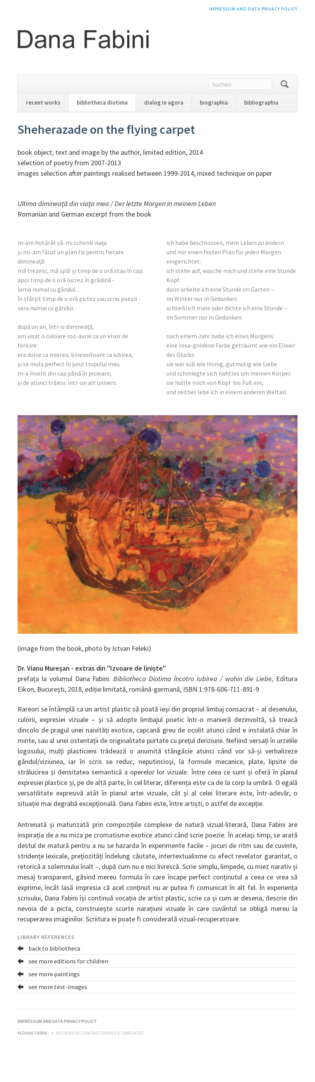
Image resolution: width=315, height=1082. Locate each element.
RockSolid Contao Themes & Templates (99, 1033)
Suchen (284, 84)
